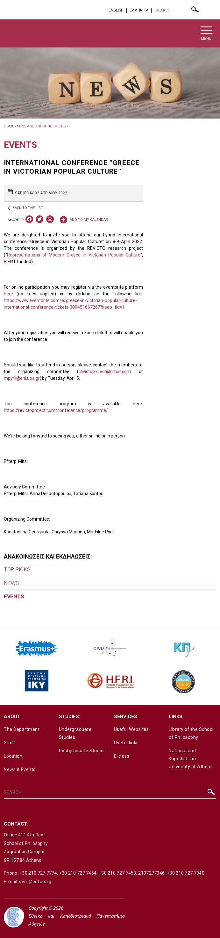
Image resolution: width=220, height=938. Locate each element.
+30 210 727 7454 (78, 873)
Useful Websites (131, 729)
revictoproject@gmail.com (105, 371)
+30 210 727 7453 (117, 873)
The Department (21, 729)
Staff (10, 742)
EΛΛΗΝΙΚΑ (139, 10)
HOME (9, 126)
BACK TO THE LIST (25, 208)
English (116, 10)
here (8, 293)
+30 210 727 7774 (38, 873)
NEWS (11, 583)
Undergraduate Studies (75, 733)
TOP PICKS (17, 569)
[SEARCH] (178, 10)
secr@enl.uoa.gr (36, 881)
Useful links (126, 742)
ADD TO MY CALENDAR (84, 219)
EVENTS (14, 596)
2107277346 (151, 873)
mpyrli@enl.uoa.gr (22, 378)
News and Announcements (41, 126)
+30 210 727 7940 (185, 873)
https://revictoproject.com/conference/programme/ (56, 410)
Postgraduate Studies (82, 750)
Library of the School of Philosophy (191, 733)
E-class (122, 756)
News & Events (20, 769)
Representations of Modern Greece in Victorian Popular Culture (73, 254)
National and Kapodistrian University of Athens (191, 758)
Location (13, 756)
